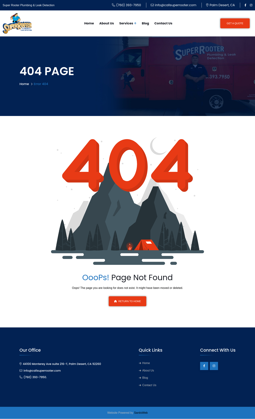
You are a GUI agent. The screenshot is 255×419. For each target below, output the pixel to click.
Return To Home (127, 301)
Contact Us (163, 23)
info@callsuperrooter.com (175, 5)
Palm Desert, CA (222, 5)
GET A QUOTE (235, 23)
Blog (145, 23)
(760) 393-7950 (128, 5)
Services (126, 23)
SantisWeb (141, 412)
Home (89, 23)
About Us (106, 23)
